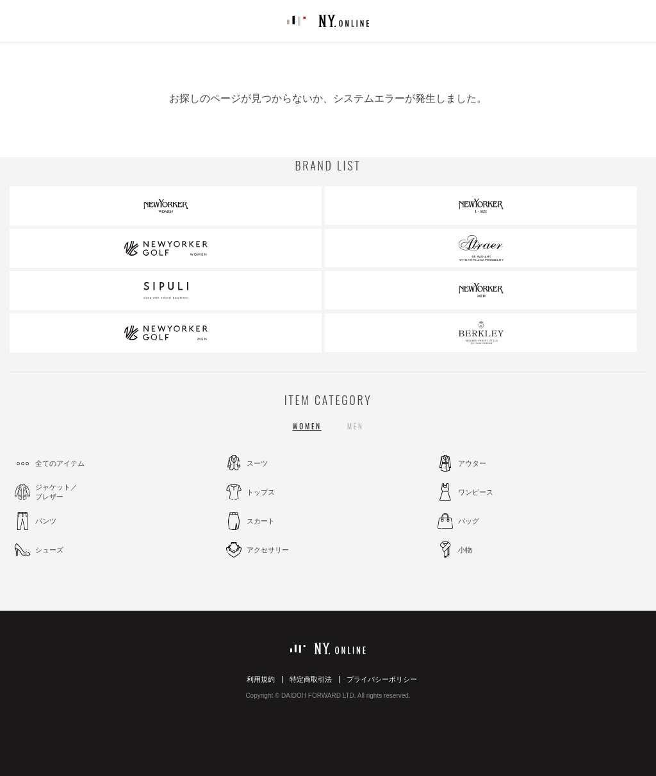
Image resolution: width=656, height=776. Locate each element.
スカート (261, 521)
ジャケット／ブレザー (56, 491)
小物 (465, 550)
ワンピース (475, 492)
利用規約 (261, 679)
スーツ (257, 463)
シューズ (49, 550)
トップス (261, 492)
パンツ (45, 521)
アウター (472, 463)
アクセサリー (268, 550)
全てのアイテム (60, 463)
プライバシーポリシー (382, 679)
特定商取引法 (311, 679)
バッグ (468, 521)
